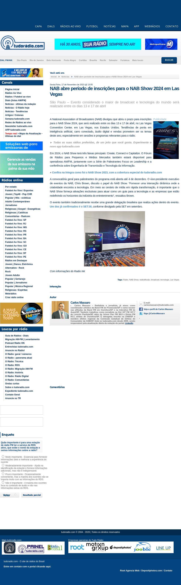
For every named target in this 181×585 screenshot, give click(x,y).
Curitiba (83, 60)
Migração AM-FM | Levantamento (22, 339)
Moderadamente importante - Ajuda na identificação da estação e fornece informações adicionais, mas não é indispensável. (24, 468)
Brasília (93, 60)
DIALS (51, 26)
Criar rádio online (14, 297)
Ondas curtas (12, 383)
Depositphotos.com (151, 570)
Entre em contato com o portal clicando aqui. (27, 566)
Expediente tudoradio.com (19, 391)
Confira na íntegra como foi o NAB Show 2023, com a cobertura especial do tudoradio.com (107, 172)
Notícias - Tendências (16, 111)
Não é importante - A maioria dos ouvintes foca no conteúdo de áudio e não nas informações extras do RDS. (24, 485)
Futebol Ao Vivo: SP (15, 220)
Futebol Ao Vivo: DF (15, 253)
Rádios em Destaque (16, 260)
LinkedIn (129, 323)
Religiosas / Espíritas (16, 290)
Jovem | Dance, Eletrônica (19, 264)
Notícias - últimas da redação (20, 104)
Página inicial (12, 89)
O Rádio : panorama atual (18, 358)
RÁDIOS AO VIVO (70, 26)
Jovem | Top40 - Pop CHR (18, 194)
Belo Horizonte (54, 60)
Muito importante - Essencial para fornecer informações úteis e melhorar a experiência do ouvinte (24, 459)
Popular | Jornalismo (16, 282)
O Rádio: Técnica (14, 361)
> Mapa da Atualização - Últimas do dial (23, 134)
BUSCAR (169, 60)
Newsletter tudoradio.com (18, 126)
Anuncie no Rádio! (15, 350)
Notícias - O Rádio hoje (17, 107)
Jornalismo (11, 205)
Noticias (65, 77)
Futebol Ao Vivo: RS (15, 231)
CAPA (38, 26)
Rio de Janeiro (37, 60)
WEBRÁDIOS (152, 26)
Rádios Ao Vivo (13, 93)
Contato (168, 570)
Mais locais (137, 60)
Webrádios (10, 293)
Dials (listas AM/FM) (15, 100)
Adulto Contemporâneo (17, 201)
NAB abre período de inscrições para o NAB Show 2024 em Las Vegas (108, 77)
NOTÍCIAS (110, 26)
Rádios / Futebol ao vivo (18, 96)
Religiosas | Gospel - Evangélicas (22, 209)
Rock (8, 271)
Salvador (113, 60)
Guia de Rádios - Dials (17, 335)
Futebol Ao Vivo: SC (15, 242)
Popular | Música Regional (19, 286)
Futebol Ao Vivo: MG (16, 227)
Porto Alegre (70, 60)
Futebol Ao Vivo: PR (15, 234)
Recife (103, 60)
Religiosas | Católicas (16, 212)
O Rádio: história (14, 372)
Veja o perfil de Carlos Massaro (158, 309)
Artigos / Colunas (14, 115)
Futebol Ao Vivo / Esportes (19, 190)
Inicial (54, 77)
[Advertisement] (114, 354)
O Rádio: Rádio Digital (17, 376)
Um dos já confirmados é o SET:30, (71, 206)
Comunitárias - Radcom (17, 216)
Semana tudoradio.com (17, 119)
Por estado (11, 187)
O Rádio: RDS (12, 365)
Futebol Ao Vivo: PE (15, 257)
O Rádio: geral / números (18, 354)
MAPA (125, 26)
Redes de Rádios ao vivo (18, 122)
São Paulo (22, 60)
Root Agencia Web (129, 570)
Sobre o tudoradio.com (17, 387)
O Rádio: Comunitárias (17, 380)
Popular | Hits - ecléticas (18, 198)
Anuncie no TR (13, 398)
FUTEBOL (92, 26)
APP (136, 26)
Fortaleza (124, 60)
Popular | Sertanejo (15, 279)
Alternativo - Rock (14, 268)
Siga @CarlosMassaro (154, 313)
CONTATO (171, 26)
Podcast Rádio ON (15, 343)
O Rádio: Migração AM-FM (19, 369)
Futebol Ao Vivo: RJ (15, 223)
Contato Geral (12, 394)
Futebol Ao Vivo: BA (15, 238)
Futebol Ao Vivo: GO (16, 246)
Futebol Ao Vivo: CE (15, 249)
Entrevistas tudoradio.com (19, 346)
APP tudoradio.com (15, 130)
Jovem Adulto (12, 275)
